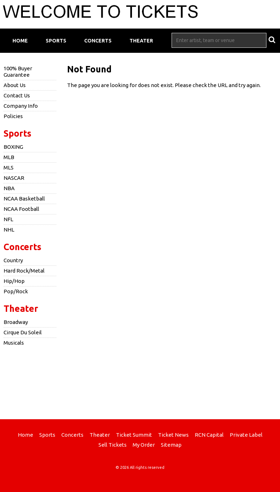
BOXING (13, 147)
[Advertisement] (140, 382)
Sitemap (171, 445)
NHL (9, 230)
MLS (9, 167)
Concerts (98, 41)
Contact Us (17, 95)
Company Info (21, 106)
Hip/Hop (14, 281)
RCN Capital (209, 435)
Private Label (246, 435)
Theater (141, 41)
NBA (9, 188)
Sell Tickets (112, 445)
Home (20, 41)
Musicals (14, 343)
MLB (9, 157)
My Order (144, 445)
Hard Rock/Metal (24, 271)
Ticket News (173, 435)
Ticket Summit (134, 435)
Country (13, 260)
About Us (15, 85)
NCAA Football (21, 209)
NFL (8, 219)
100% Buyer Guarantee (18, 71)
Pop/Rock (16, 291)
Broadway (16, 322)
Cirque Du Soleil (23, 332)
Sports (56, 41)
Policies (13, 116)
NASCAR (14, 178)
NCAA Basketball (24, 199)
